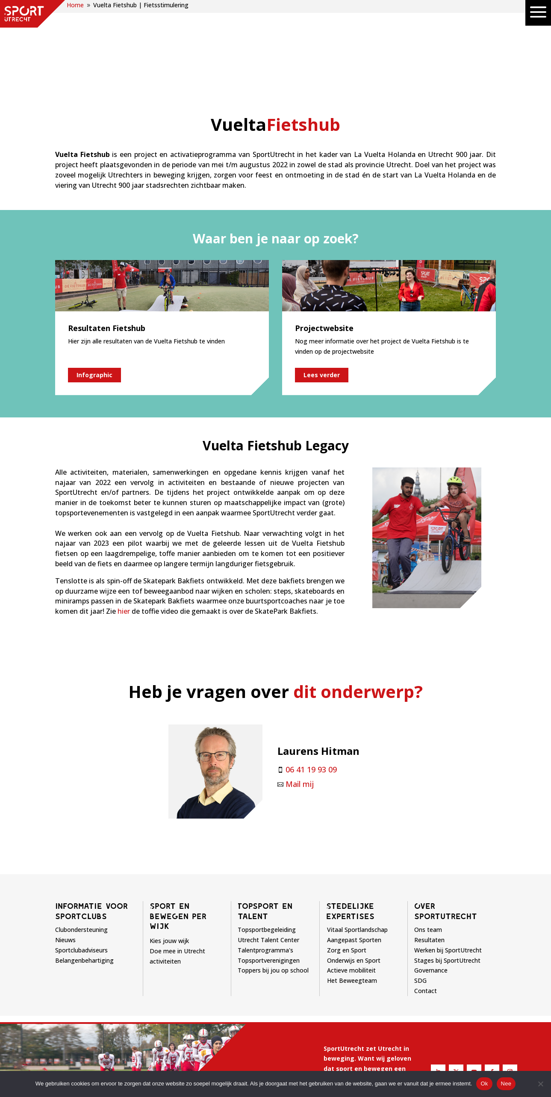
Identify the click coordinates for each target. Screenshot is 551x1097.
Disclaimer (297, 1069)
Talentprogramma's (265, 863)
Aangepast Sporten (354, 853)
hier (124, 524)
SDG (420, 894)
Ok (484, 1083)
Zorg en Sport (346, 863)
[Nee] (540, 1083)
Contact (425, 904)
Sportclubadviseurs (81, 863)
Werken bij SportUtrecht (448, 863)
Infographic (94, 288)
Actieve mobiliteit (351, 884)
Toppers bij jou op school (273, 884)
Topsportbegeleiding (267, 843)
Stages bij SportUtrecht (447, 873)
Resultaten (429, 853)
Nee (506, 1083)
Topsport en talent (265, 824)
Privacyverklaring (348, 1069)
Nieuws (65, 853)
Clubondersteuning (81, 843)
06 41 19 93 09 (311, 682)
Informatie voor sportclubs (91, 824)
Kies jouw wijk (169, 854)
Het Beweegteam (352, 894)
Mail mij (300, 697)
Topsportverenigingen (269, 873)
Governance (431, 884)
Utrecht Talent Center (268, 853)
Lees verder (321, 288)
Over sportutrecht (445, 824)
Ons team (428, 843)
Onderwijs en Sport (353, 873)
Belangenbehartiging (84, 873)
